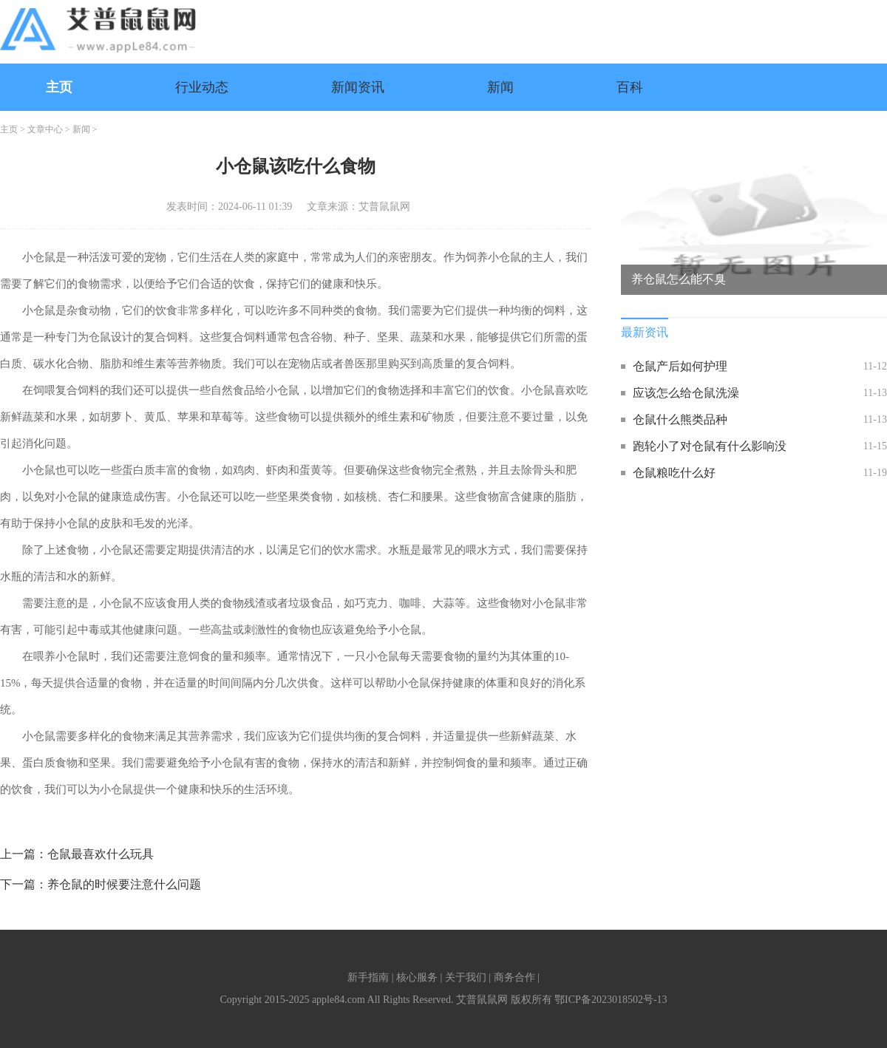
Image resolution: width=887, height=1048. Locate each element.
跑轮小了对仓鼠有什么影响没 (709, 446)
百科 (629, 87)
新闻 (500, 87)
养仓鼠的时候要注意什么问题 (124, 884)
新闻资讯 (357, 87)
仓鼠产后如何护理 (680, 366)
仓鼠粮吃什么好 (674, 472)
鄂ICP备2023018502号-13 (610, 999)
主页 (59, 87)
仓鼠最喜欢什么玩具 (100, 854)
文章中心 (45, 129)
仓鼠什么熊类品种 (680, 419)
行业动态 (201, 87)
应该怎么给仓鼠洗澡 (686, 393)
